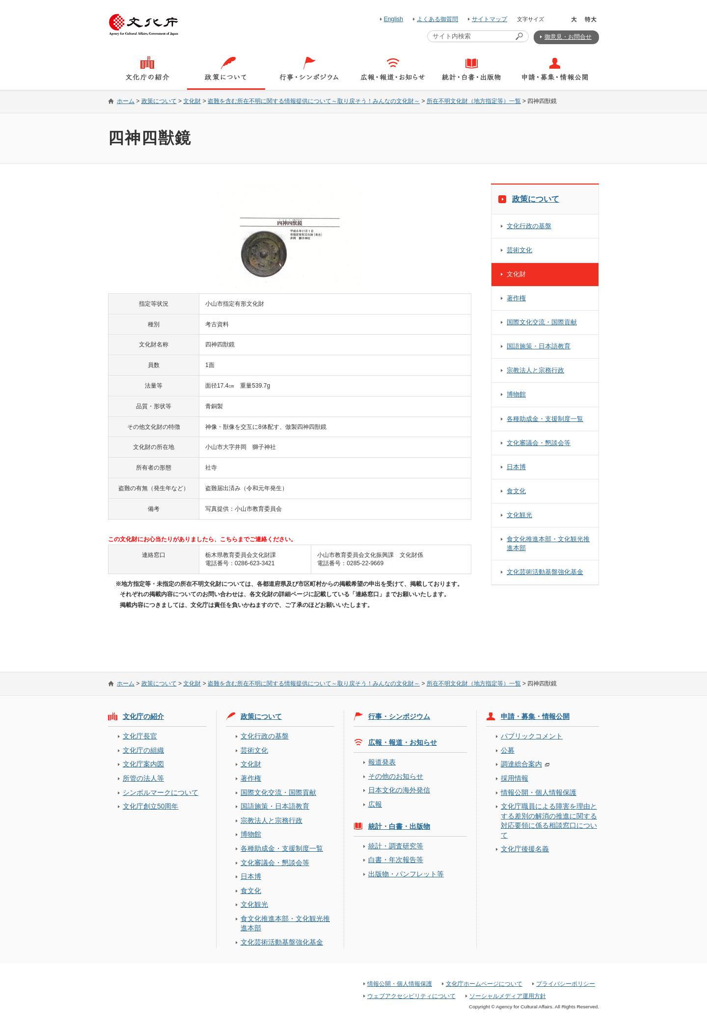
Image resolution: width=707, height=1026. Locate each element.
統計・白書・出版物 (399, 826)
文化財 (192, 101)
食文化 (516, 491)
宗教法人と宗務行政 (535, 370)
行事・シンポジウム (399, 716)
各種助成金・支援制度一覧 (545, 418)
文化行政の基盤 (529, 226)
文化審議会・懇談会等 (539, 443)
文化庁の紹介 (143, 716)
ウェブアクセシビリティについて (411, 996)
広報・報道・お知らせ (402, 742)
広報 (375, 804)
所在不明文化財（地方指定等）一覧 (474, 101)
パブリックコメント (532, 736)
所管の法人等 (143, 778)
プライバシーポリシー (565, 983)
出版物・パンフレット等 (406, 874)
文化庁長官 (140, 736)
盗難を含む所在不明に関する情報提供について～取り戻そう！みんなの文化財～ (314, 101)
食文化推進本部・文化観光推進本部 (548, 543)
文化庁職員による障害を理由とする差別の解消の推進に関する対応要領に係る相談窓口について (549, 820)
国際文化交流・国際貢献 (542, 322)
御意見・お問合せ (568, 36)
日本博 (516, 467)
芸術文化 (519, 250)
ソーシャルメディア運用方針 (507, 996)
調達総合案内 (521, 764)
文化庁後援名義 (525, 849)
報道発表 (382, 762)
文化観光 (519, 515)
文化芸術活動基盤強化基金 (545, 572)
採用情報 (514, 778)
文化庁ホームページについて (484, 983)
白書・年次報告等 (395, 860)
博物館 (516, 394)
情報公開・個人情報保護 (538, 792)
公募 (508, 750)
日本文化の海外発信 (399, 790)
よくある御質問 (437, 19)
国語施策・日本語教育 (539, 346)
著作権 (516, 298)
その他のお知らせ (395, 776)
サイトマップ (489, 19)
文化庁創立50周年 (150, 806)
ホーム (126, 101)
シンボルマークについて (160, 792)
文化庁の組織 (143, 750)
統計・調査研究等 (395, 846)
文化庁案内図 (143, 764)
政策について (159, 101)
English (393, 19)
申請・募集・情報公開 (535, 716)
